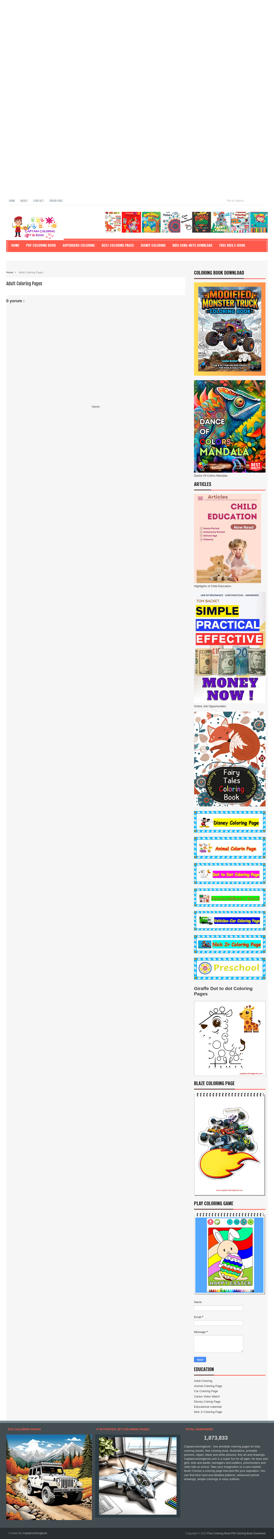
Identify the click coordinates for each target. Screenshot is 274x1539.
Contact (38, 200)
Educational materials (208, 1406)
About (24, 200)
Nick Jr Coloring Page (208, 1412)
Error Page (56, 200)
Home (12, 200)
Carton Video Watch (207, 1396)
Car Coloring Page (206, 1391)
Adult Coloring (203, 1381)
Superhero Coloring (79, 245)
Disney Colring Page (207, 1401)
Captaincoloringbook (35, 1533)
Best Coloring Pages (118, 245)
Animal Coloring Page (208, 1386)
